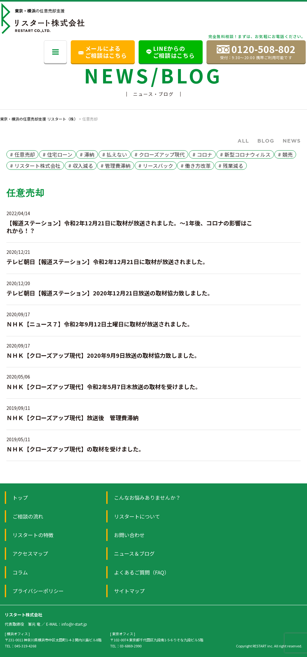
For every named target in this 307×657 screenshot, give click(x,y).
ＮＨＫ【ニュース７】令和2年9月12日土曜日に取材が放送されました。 (99, 324)
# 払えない (114, 154)
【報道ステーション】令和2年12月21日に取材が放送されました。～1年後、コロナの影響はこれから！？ (129, 226)
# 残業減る (230, 165)
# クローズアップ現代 (159, 154)
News (292, 141)
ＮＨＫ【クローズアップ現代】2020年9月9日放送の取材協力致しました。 (103, 355)
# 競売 (285, 154)
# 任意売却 (22, 154)
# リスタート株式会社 (35, 165)
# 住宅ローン (57, 154)
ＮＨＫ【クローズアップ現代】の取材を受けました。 (75, 449)
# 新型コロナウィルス (245, 154)
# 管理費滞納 (116, 165)
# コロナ (202, 154)
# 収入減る (80, 165)
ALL (243, 141)
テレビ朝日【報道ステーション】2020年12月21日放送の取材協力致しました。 (109, 293)
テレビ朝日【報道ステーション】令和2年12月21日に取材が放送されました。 (107, 261)
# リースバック (155, 165)
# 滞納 (87, 154)
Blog (265, 141)
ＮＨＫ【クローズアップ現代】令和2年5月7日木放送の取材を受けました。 (103, 386)
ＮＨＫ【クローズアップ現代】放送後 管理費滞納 (72, 417)
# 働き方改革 (196, 165)
